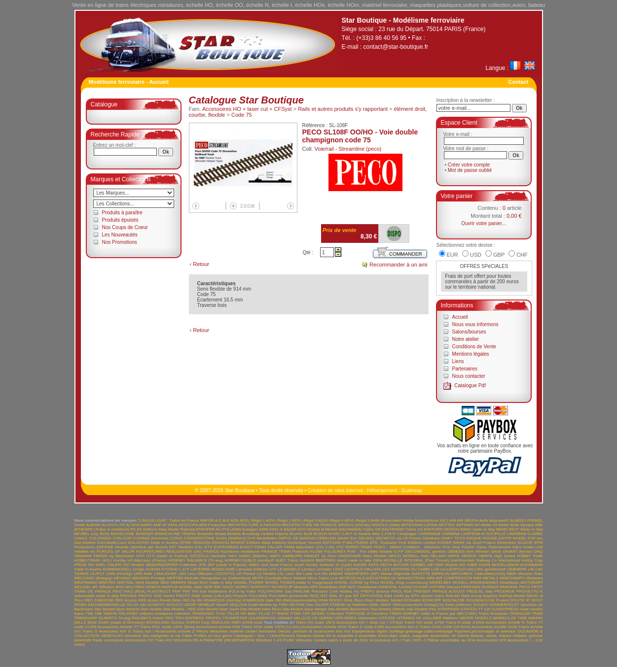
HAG (232, 556)
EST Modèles (181, 547)
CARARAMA (429, 534)
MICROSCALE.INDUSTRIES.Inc (367, 578)
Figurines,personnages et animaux (485, 631)
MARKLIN (440, 573)
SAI (143, 604)
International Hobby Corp (520, 560)
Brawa (220, 534)
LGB (435, 569)
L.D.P (184, 569)
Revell (165, 600)
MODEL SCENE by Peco (356, 582)
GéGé (496, 551)
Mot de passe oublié (470, 170)
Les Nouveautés (120, 234)
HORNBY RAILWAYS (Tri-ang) (196, 560)
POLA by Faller (242, 591)
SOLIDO (480, 604)
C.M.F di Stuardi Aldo (360, 534)
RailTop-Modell (512, 596)
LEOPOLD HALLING (362, 569)
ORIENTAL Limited (394, 587)
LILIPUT (97, 573)
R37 (324, 596)
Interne (463, 636)
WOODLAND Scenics (165, 622)
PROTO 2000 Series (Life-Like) (204, 596)
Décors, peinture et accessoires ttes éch (314, 631)
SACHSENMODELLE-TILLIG (113, 604)
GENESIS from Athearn (468, 551)
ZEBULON (220, 622)
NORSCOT (260, 587)
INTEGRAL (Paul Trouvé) (426, 560)
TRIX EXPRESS (189, 618)
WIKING (535, 618)
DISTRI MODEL (513, 538)
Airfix (483, 520)
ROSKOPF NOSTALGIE (443, 600)
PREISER (422, 591)
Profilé (288, 640)
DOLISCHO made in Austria (153, 542)
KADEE (360, 565)
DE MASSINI (304, 538)
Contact (518, 82)
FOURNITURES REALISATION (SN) (169, 551)
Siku (310, 604)
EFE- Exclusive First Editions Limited (403, 542)
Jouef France (280, 565)
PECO (525, 587)
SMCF (386, 604)
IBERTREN (325, 560)
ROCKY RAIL (341, 600)
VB (315, 618)
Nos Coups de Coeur (125, 227)
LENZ (338, 569)
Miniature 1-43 (269, 640)
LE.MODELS (289, 569)
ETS (209, 547)
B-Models (330, 529)
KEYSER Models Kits (447, 565)
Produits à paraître (122, 212)
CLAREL (535, 534)
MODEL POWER (249, 582)
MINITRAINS (85, 582)
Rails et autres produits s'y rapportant (343, 109)
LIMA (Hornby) (119, 573)
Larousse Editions (252, 569)
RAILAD (452, 596)
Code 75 (241, 115)
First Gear (451, 547)
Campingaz (407, 534)
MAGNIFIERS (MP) (362, 573)
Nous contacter (468, 376)
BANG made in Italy (477, 529)
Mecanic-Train (530, 573)
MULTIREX (135, 587)
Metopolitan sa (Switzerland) (226, 578)
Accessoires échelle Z (175, 631)
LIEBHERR (517, 569)
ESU (199, 547)
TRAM (537, 613)
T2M (89, 613)
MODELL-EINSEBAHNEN (476, 582)
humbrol (307, 560)
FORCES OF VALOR (116, 551)
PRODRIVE (504, 591)
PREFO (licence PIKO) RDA (386, 591)
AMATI (146, 525)
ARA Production (213, 525)
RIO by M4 (192, 600)
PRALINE (301, 591)
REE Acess (148, 600)
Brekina (234, 534)
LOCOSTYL (224, 573)
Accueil (460, 317)
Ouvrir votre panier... (483, 223)
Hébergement (382, 490)
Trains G (89, 631)
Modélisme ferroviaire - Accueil (129, 82)
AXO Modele (309, 529)
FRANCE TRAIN (276, 551)
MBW (511, 573)
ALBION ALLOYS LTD (105, 525)
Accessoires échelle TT (118, 627)
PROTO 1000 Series (156, 596)
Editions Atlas (259, 542)
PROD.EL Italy (480, 591)
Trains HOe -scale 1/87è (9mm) (167, 627)
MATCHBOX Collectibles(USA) (478, 573)
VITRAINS (406, 618)
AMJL (173, 525)
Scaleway (411, 490)
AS (477, 525)
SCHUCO (174, 604)
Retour (201, 264)
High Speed (504, 556)
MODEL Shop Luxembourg (404, 582)
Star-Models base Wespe (304, 609)
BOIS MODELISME (117, 534)
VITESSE (387, 618)
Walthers (450, 618)
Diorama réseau (310, 636)
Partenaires (464, 368)
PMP (176, 591)
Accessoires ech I (385, 640)
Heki (425, 556)
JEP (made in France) (227, 565)
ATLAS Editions (143, 529)
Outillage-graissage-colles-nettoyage (421, 631)
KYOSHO (169, 569)
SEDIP (190, 604)
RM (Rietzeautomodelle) (296, 600)
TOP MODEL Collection (323, 613)
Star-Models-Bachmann (348, 609)
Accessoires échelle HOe (218, 627)
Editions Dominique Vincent (296, 542)
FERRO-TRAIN (358, 547)
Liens (458, 361)
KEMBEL (418, 565)
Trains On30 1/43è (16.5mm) (445, 627)
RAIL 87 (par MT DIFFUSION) (356, 596)
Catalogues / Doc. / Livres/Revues (264, 636)
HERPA (485, 556)
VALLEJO (302, 618)
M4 (324, 573)
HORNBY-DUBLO (240, 560)
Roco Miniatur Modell (383, 600)
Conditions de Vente (474, 346)
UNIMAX (284, 618)
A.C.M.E (222, 520)
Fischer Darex (474, 547)
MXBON (153, 587)
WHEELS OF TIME (510, 618)
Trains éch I (143, 631)
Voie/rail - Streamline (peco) (348, 149)
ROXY (537, 600)
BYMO (334, 534)
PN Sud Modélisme (209, 591)
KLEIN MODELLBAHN (499, 565)
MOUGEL (82, 587)
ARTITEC (446, 525)
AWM (263, 529)
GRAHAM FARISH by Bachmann (104, 556)
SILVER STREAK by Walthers (341, 604)
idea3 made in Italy (354, 560)
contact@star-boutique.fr (396, 46)
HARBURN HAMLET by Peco (310, 556)
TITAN (295, 613)
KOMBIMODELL (117, 569)
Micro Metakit (294, 578)
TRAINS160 (520, 613)
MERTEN (175, 578)
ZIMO (236, 622)
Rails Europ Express (479, 596)
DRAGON (201, 542)
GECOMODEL (418, 551)
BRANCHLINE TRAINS (175, 534)
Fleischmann (499, 547)
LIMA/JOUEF (165, 573)
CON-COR (121, 538)
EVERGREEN (226, 547)
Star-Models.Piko (421, 609)
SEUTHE (297, 604)
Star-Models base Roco (260, 609)
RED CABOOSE (98, 600)
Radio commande (108, 640)
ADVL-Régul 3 (304, 520)
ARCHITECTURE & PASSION (254, 525)
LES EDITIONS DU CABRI (406, 569)
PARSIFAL (509, 587)
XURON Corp (197, 622)
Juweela (326, 565)
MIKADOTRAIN (411, 578)
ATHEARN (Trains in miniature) (101, 529)
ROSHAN (411, 600)
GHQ (538, 551)
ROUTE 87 (521, 600)
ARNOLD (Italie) (385, 525)
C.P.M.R (388, 534)
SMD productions (408, 604)
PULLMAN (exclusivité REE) (294, 596)
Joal (264, 565)
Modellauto (509, 582)
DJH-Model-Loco (112, 542)
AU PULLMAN (228, 529)
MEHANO (122, 578)
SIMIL (374, 604)
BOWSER (144, 534)
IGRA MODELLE (387, 560)
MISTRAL (125, 582)
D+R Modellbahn (262, 538)
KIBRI (472, 565)
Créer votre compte (469, 164)
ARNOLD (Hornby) (353, 525)
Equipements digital (369, 631)
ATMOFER (205, 529)
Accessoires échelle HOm (324, 627)
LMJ (182, 573)
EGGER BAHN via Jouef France (466, 542)
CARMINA (451, 534)
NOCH (228, 587)
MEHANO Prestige (148, 578)
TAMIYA (110, 613)
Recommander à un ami (398, 264)
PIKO (117, 591)
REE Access (126, 600)
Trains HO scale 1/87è (315, 622)
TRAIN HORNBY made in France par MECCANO (433, 613)
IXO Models (133, 565)
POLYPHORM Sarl (274, 591)
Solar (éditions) (458, 604)
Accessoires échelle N (505, 622)
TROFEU (213, 618)
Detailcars (431, 538)
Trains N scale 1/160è (464, 622)
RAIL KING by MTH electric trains (414, 596)
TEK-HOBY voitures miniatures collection (154, 613)
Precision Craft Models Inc (336, 591)
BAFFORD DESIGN (441, 529)
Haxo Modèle (375, 556)
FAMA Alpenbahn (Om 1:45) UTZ (314, 547)
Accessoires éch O (401, 627)
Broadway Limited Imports (265, 534)
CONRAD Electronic (150, 538)
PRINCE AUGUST (448, 591)
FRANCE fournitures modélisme (231, 551)
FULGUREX (335, 551)
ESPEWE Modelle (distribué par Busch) (132, 547)
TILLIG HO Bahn (242, 613)
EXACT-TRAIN (253, 547)
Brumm (296, 534)
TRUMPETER (234, 618)
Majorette (402, 573)
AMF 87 (160, 525)
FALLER (275, 547)
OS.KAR (420, 587)
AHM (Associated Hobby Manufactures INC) (409, 520)
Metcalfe (191, 578)
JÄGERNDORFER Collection (171, 565)
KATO (373, 565)
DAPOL (284, 538)
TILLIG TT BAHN (273, 613)
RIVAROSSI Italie (258, 600)
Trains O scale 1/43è (366, 627)
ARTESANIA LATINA (419, 525)
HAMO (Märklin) (253, 556)
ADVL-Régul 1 (252, 520)
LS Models (266, 573)
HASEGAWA (349, 556)
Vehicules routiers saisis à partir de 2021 (331, 640)
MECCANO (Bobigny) (93, 578)
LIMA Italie (142, 573)
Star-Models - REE (179, 609)
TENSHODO (203, 613)
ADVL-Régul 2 (278, 520)
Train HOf (164, 640)
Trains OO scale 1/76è (424, 622)
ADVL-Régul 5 (356, 520)
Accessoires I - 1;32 (525, 640)
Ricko (176, 600)
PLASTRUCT (159, 591)
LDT (272, 569)
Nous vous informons (475, 324)
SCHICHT (156, 604)
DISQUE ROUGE (482, 538)
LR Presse (246, 573)
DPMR (185, 542)
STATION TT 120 (476, 609)
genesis (439, 551)
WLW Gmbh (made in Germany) (116, 622)
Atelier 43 (488, 525)
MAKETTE (421, 573)
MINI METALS (486, 578)
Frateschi (300, 551)
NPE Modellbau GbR (328, 587)
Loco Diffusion (200, 573)
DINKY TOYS (453, 538)
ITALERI (114, 565)
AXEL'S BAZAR (283, 529)
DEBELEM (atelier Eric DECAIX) (345, 538)
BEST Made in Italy (526, 529)
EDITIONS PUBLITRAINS (345, 542)
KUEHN (153, 569)
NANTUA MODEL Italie (182, 587)
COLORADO (100, 538)
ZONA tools (252, 622)
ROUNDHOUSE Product (487, 600)
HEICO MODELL (404, 556)
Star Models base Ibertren (117, 609)
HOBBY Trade (530, 556)
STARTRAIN (448, 609)
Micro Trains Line (322, 578)
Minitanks (534, 578)
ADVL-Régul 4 (330, 520)
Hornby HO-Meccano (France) (140, 560)
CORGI (176, 538)
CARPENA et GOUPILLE (483, 534)
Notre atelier (465, 339)
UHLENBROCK (262, 618)
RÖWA (80, 604)
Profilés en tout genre (212, 636)
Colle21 (81, 538)
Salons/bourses (469, 331)
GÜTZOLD (199, 556)
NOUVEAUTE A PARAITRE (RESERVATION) (214, 640)
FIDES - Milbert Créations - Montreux (407, 547)
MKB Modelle (147, 582)
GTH (140, 556)
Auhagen (249, 529)
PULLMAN (258, 596)
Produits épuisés (120, 220)
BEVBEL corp (86, 534)
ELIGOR (525, 542)
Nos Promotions (119, 242)
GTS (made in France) (167, 556)
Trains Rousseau (493, 613)
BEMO (502, 529)
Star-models (151, 609)
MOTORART (531, 582)
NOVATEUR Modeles (290, 587)
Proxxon (240, 596)
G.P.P (399, 551)
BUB (308, 534)
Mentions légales (470, 354)
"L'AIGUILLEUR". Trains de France (168, 520)
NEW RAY (212, 587)
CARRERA (516, 534)
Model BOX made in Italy (209, 582)
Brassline (205, 534)
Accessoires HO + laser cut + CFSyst (247, 109)
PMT (186, 591)
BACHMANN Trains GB (360, 529)
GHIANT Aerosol (517, 551)
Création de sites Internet (335, 490)
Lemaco (308, 569)
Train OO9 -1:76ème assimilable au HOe (438, 640)
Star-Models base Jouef (218, 609)
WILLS (80, 622)
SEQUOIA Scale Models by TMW (258, 604)
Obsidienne (367, 587)
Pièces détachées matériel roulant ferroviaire (236, 631)
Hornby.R (265, 560)
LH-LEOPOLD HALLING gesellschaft (473, 569)
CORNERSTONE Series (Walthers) (215, 538)
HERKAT (469, 556)
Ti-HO (221, 613)
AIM (452, 520)
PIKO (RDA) (135, 591)
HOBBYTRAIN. (87, 560)
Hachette (218, 556)
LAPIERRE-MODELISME (212, 569)
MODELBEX (440, 582)
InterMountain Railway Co (474, 560)
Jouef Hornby (306, 565)
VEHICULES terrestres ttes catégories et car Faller (146, 636)
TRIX (169, 618)
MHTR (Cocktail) (266, 578)
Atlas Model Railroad (176, 529)
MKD (164, 582)
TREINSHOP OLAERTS (95, 618)
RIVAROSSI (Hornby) (223, 600)
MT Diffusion (103, 587)
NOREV (242, 587)
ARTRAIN (464, 525)
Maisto (387, 573)
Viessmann (367, 618)
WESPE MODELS (475, 618)
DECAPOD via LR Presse (398, 538)
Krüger (139, 569)
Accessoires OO (139, 640)
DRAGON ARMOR (228, 542)
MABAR (336, 573)
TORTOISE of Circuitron (366, 613)
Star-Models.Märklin (387, 609)
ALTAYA (133, 525)
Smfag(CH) (434, 604)
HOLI (107, 560)
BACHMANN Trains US (402, 529)
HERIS (453, 556)
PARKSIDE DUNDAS (480, 587)
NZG (352, 587)
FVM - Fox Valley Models (370, 551)
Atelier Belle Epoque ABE (520, 525)
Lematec (324, 569)
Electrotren (506, 542)
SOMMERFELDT (504, 604)
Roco (358, 600)
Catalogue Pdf (469, 385)
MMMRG (178, 582)
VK (418, 618)
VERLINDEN (345, 618)
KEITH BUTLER (394, 565)
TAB (98, 613)
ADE (234, 520)
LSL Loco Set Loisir (294, 573)
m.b (317, 573)
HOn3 (79, 644)
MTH (119, 587)
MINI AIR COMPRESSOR (449, 578)
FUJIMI (316, 551)
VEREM (325, 618)
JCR (202, 565)
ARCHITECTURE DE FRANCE (309, 525)
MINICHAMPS (512, 578)
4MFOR (207, 520)
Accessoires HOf (491, 640)
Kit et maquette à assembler (351, 636)
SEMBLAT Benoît (212, 604)
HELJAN (438, 556)
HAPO (275, 556)
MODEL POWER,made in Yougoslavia (299, 582)
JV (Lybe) (343, 565)
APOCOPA (188, 525)
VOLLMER (432, 618)
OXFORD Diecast (444, 587)
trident (157, 618)
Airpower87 (499, 520)
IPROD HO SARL (90, 565)
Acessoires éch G (115, 631)
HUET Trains (286, 560)
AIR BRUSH (467, 520)
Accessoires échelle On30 (494, 627)
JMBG (253, 565)
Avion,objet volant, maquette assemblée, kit (417, 636)
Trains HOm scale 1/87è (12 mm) (271, 627)
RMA (323, 600)
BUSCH (320, 534)
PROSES (128, 596)
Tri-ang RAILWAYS (134, 618)
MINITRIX (106, 582)
